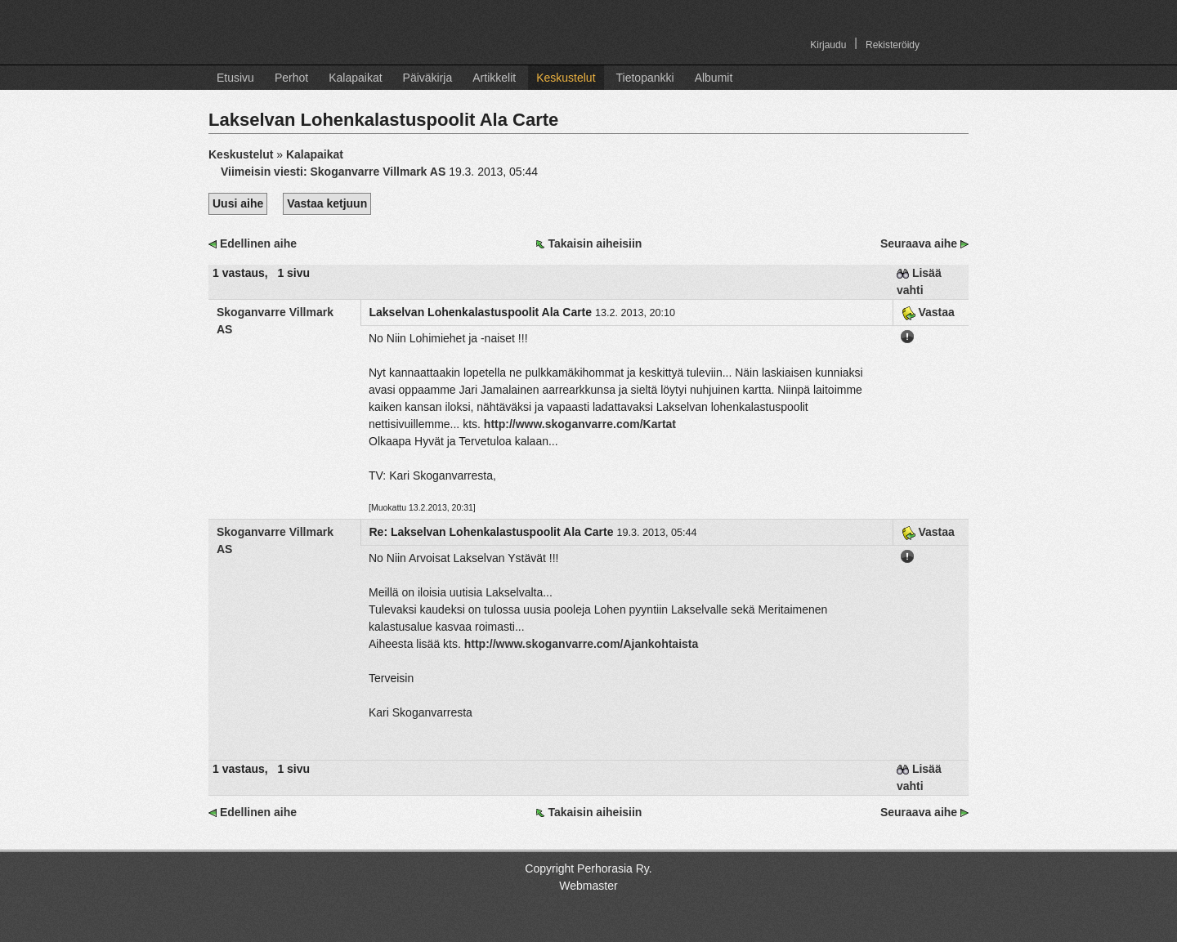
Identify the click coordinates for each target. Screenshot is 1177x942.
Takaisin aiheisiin (595, 243)
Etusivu (235, 77)
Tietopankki (645, 77)
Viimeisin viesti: (335, 171)
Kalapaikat (355, 77)
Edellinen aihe (258, 243)
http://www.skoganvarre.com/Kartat (580, 424)
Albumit (714, 77)
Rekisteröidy (893, 45)
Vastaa (928, 312)
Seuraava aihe (918, 243)
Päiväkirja (428, 77)
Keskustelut (565, 77)
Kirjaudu (828, 45)
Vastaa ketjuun (327, 203)
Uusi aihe (238, 203)
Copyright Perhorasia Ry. (588, 868)
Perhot (291, 77)
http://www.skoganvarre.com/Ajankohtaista (581, 643)
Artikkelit (494, 77)
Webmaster (588, 885)
